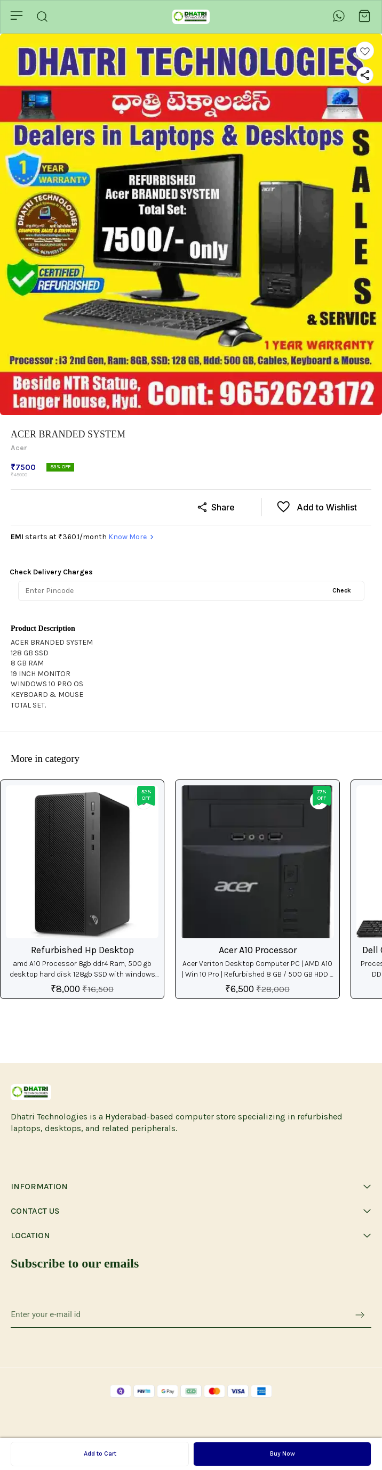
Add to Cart (100, 1453)
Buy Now (282, 1453)
